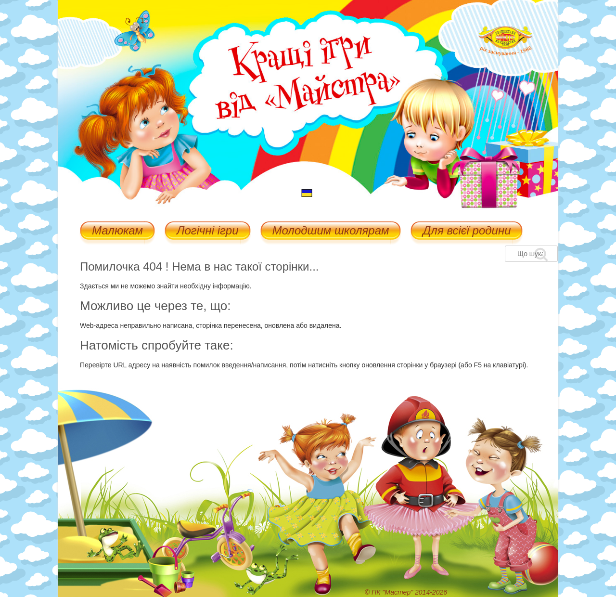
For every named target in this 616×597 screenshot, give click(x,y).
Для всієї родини (467, 231)
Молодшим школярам (330, 231)
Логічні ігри (207, 231)
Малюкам (117, 231)
